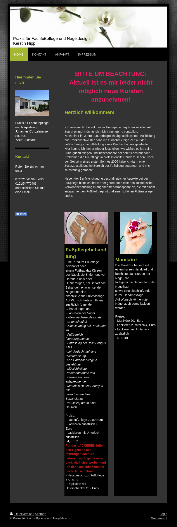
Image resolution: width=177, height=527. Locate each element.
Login (163, 514)
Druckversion (21, 514)
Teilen (21, 214)
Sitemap (40, 514)
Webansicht (159, 518)
